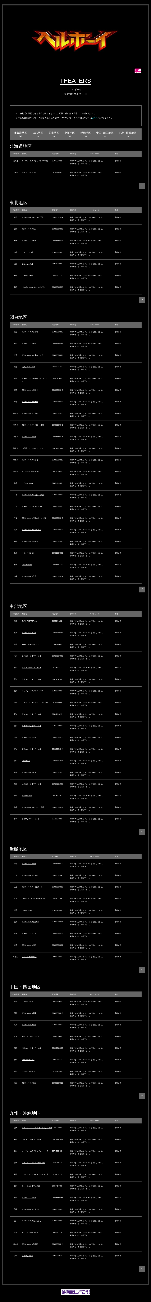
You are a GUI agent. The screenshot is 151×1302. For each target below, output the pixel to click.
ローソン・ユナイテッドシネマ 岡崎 (35, 702)
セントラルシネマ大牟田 (31, 1186)
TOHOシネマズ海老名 (30, 460)
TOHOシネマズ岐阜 (29, 772)
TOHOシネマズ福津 (29, 1197)
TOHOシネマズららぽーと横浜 (33, 425)
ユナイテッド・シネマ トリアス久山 (35, 1174)
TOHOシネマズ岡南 (29, 1013)
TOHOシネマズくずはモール (32, 887)
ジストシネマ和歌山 (29, 957)
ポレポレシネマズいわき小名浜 (33, 287)
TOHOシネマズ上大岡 (30, 413)
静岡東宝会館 (27, 795)
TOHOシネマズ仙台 (29, 229)
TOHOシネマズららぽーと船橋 (33, 495)
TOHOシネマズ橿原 (29, 945)
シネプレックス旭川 (29, 172)
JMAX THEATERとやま (30, 644)
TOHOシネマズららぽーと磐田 (33, 807)
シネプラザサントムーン (31, 819)
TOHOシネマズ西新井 (30, 390)
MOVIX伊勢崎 (27, 564)
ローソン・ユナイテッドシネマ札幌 (35, 161)
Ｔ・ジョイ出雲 (27, 1001)
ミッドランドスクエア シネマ (33, 691)
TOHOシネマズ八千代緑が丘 (32, 506)
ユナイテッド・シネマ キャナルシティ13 (37, 1128)
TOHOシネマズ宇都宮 (30, 541)
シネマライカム (27, 1256)
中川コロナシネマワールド (31, 679)
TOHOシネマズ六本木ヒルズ (32, 355)
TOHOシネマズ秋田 (29, 240)
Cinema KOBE (27, 910)
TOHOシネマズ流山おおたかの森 (34, 518)
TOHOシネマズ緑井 (29, 1025)
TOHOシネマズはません (31, 1209)
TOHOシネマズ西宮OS (30, 922)
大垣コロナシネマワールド (31, 784)
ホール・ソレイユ (28, 1071)
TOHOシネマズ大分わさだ (31, 1221)
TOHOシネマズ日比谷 (30, 332)
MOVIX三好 (26, 761)
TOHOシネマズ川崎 (29, 436)
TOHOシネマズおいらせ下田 (32, 217)
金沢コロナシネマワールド (31, 656)
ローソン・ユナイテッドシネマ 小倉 (35, 1151)
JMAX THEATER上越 (29, 621)
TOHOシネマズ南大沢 (30, 402)
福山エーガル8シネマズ (30, 1036)
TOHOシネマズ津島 (29, 737)
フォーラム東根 (27, 264)
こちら (95, 118)
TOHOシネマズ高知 (29, 1083)
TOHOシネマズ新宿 (29, 343)
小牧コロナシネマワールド (31, 726)
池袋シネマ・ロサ (28, 367)
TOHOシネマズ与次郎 (30, 1244)
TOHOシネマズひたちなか (31, 530)
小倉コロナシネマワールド (31, 1139)
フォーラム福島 (27, 275)
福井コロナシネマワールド (31, 667)
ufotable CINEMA (28, 1060)
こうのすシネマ (27, 483)
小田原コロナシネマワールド (32, 448)
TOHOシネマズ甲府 (29, 576)
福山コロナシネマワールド (31, 1048)
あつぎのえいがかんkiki (30, 471)
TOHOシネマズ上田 (29, 633)
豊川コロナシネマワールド (31, 749)
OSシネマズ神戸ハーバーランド (33, 898)
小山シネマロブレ (28, 553)
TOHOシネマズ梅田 (29, 864)
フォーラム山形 (27, 252)
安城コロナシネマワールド (31, 714)
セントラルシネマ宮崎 (30, 1232)
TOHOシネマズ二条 (29, 933)
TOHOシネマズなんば (30, 875)
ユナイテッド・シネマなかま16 (33, 1163)
